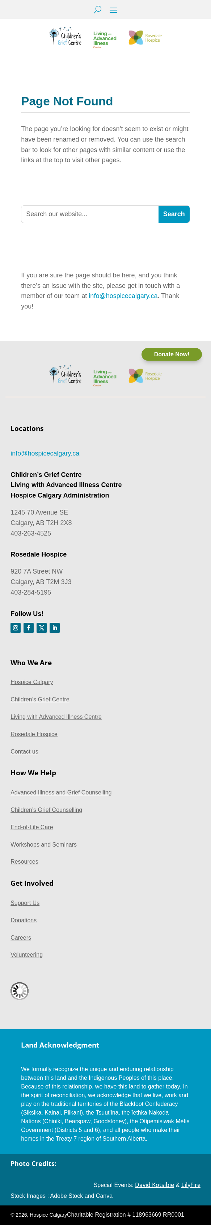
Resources (24, 862)
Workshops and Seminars (43, 845)
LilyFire (191, 1185)
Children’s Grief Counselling (46, 810)
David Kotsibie (154, 1185)
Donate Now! (172, 354)
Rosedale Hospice (34, 734)
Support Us (24, 903)
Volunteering (26, 955)
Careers (20, 938)
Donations (23, 920)
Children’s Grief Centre (39, 699)
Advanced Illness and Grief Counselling (60, 792)
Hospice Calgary (31, 682)
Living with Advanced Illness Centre (56, 717)
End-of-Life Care (31, 827)
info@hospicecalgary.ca (123, 295)
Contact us (24, 751)
